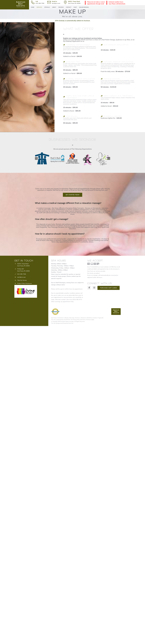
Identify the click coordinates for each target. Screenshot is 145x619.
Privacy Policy (76, 350)
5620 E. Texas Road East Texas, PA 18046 (23, 296)
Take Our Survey (22, 311)
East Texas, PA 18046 (74, 3)
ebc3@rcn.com (56, 3)
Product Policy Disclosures (24, 314)
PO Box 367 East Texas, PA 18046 (23, 301)
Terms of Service (86, 350)
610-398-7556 (40, 3)
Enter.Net (70, 354)
